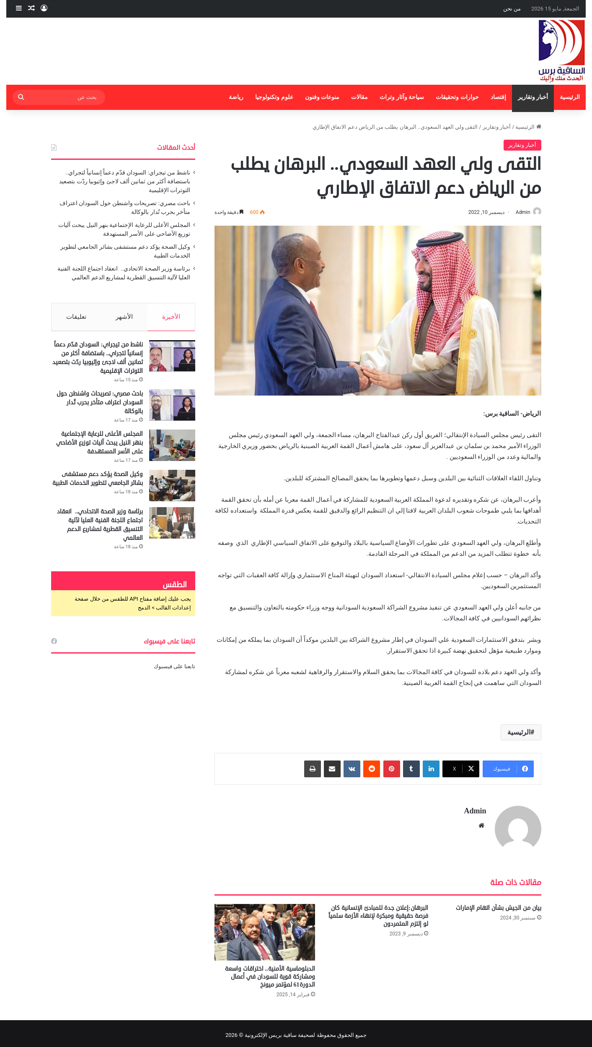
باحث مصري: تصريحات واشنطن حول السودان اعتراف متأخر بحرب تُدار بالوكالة (100, 406)
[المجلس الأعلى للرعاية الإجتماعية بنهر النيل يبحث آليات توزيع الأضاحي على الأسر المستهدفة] (172, 449)
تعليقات (76, 316)
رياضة (236, 97)
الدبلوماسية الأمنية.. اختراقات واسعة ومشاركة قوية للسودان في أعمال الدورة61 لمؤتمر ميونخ (270, 973)
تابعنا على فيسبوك (174, 670)
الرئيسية (570, 97)
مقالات (359, 97)
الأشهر (124, 316)
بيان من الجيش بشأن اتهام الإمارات (498, 904)
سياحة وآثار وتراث (402, 97)
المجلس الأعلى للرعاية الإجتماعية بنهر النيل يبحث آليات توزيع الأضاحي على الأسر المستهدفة (99, 446)
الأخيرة (172, 316)
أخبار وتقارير (533, 97)
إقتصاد (498, 97)
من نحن (512, 8)
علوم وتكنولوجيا (274, 97)
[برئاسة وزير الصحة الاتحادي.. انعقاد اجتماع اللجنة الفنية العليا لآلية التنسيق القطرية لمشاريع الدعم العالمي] (172, 526)
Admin (519, 212)
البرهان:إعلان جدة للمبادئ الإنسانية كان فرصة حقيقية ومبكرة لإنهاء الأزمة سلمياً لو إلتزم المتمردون (378, 912)
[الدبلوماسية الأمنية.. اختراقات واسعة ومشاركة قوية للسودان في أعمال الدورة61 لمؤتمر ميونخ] (265, 928)
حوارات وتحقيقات (457, 97)
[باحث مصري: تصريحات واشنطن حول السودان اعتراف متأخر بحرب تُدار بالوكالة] (172, 409)
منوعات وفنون (322, 97)
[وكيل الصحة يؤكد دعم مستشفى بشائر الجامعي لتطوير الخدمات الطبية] (172, 489)
